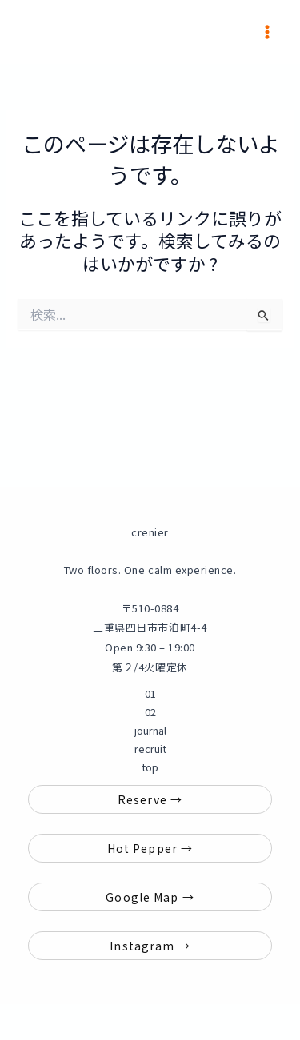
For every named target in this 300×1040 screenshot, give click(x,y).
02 (150, 711)
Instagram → (150, 946)
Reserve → (150, 799)
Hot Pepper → (150, 848)
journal (150, 730)
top (150, 767)
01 (150, 693)
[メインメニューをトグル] (267, 32)
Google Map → (150, 897)
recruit (150, 748)
